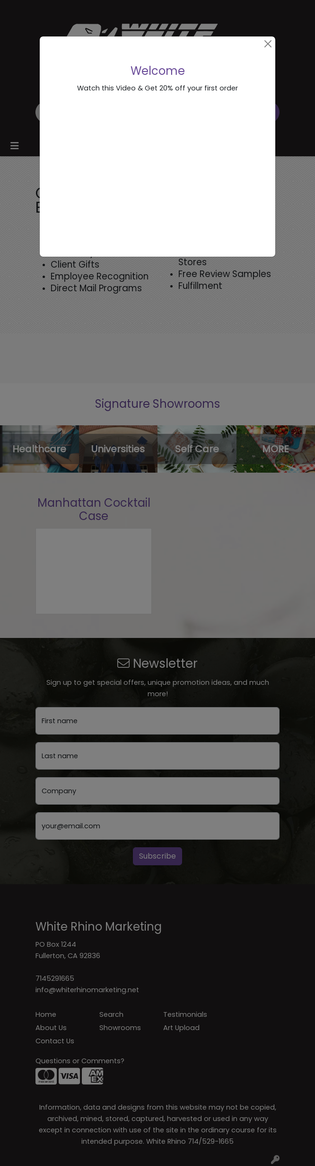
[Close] (268, 43)
